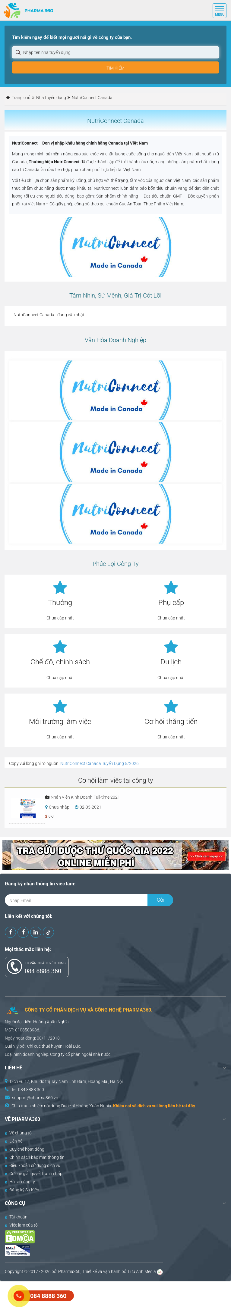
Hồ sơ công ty (20, 1181)
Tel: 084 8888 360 (27, 1089)
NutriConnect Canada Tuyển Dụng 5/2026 (99, 763)
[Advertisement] (110, 1294)
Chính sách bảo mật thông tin (35, 1157)
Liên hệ (13, 1141)
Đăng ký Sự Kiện (22, 1189)
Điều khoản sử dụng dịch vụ (32, 1165)
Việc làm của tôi (22, 1225)
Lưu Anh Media (142, 1271)
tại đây (188, 1105)
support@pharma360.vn (35, 1097)
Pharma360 (69, 1271)
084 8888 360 (43, 971)
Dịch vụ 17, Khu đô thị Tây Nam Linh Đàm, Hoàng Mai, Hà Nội (66, 1081)
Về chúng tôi (19, 1133)
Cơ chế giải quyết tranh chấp (33, 1173)
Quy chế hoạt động (24, 1149)
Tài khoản (16, 1217)
